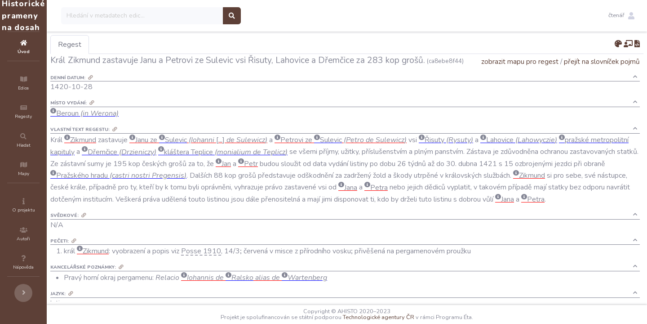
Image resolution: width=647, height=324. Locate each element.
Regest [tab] (123, 45)
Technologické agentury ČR (405, 317)
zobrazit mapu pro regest (519, 74)
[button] (621, 16)
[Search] (196, 15)
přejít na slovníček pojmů (602, 74)
